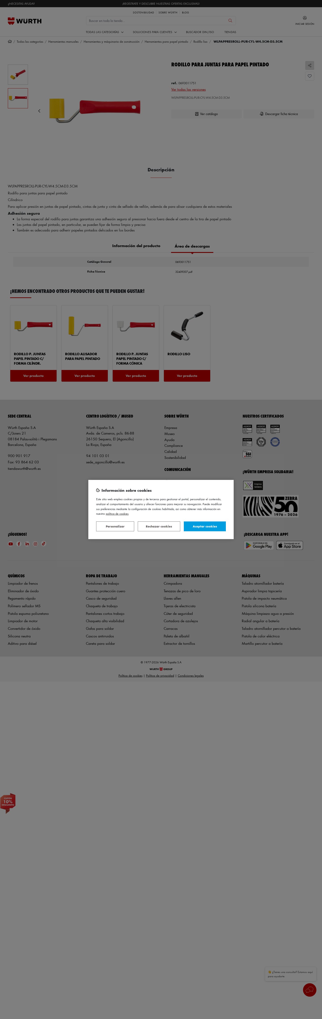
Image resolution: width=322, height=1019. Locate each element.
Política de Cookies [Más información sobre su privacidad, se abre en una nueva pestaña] (117, 513)
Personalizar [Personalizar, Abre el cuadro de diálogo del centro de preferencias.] (115, 526)
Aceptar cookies (205, 526)
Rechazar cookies (159, 526)
